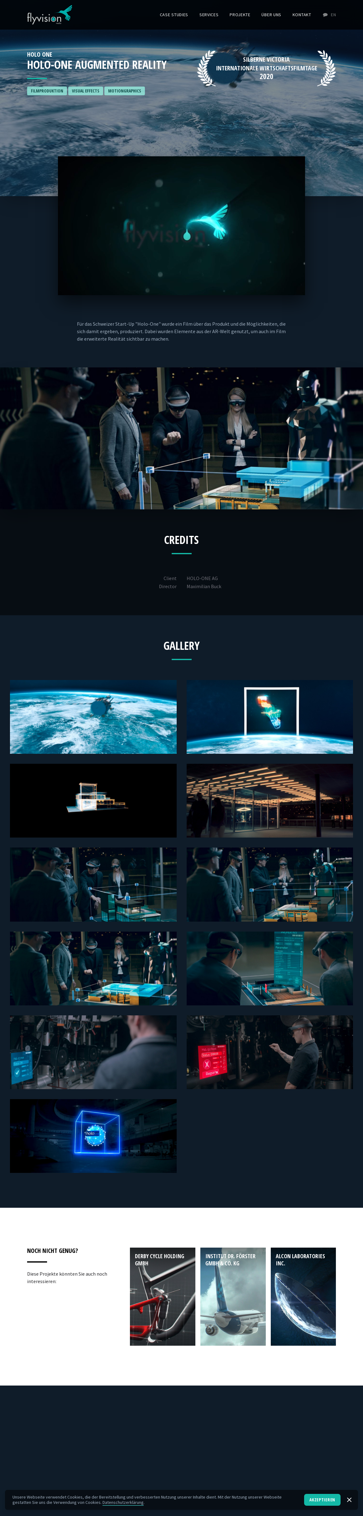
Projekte (240, 14)
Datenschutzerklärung (123, 1502)
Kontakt (302, 14)
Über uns (271, 14)
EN (329, 14)
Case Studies (174, 14)
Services (209, 14)
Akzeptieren (322, 1500)
